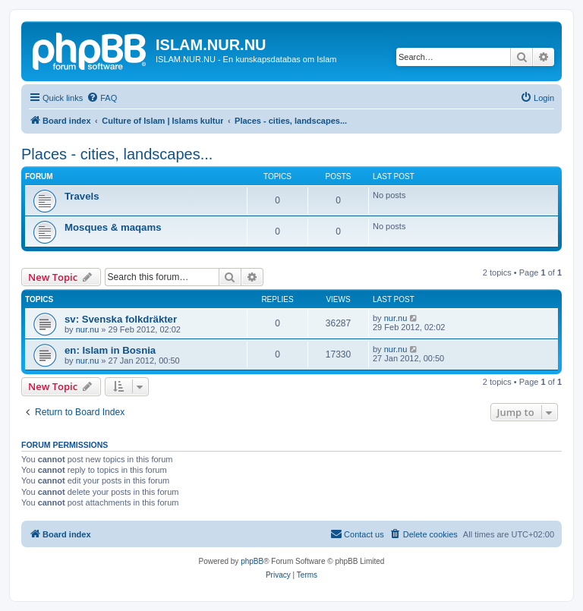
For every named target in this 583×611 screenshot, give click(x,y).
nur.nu (87, 329)
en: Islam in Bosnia (110, 350)
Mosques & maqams (113, 227)
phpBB (252, 561)
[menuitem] (102, 98)
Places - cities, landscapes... (117, 154)
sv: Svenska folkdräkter (121, 319)
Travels (82, 196)
